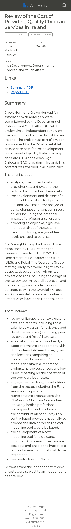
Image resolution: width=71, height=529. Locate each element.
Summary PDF (22, 87)
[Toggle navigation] (7, 5)
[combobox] (64, 5)
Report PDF (20, 92)
